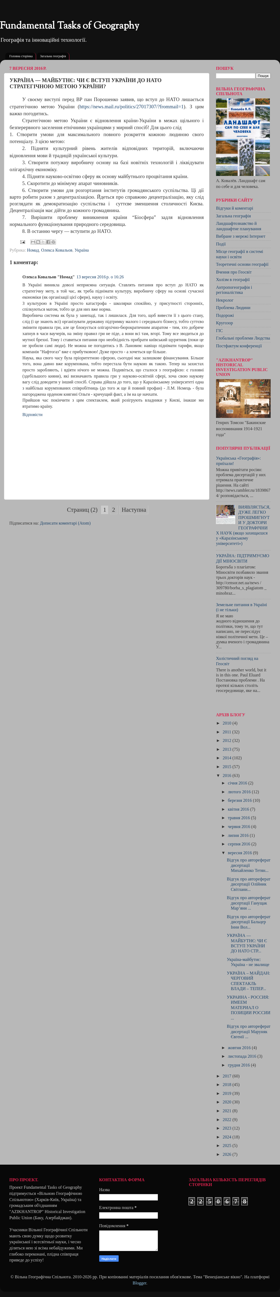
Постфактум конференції (239, 346)
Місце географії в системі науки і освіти (239, 254)
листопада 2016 (242, 1056)
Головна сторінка (21, 56)
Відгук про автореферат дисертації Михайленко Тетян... (248, 865)
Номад (33, 250)
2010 (227, 723)
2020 (227, 1102)
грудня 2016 (239, 1065)
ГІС (219, 330)
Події (221, 244)
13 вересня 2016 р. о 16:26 (100, 277)
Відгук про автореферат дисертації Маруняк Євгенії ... (248, 1031)
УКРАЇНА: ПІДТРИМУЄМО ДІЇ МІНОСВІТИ (242, 558)
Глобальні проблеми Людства (243, 338)
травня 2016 (239, 817)
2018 (227, 1084)
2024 (227, 1137)
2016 (227, 775)
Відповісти (32, 414)
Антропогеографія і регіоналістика (234, 290)
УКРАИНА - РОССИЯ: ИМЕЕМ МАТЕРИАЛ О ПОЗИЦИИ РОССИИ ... (248, 1008)
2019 (227, 1093)
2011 (227, 732)
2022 (227, 1119)
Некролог (225, 300)
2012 (227, 740)
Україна (82, 250)
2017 (227, 1076)
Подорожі (225, 315)
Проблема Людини (233, 307)
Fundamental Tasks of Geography (69, 26)
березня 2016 (240, 800)
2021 (227, 1111)
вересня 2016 (240, 852)
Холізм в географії (233, 279)
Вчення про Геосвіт (234, 272)
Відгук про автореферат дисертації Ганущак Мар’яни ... (248, 903)
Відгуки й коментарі (234, 208)
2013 (227, 749)
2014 (227, 758)
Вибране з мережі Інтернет (240, 236)
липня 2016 (239, 835)
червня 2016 (239, 826)
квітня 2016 (239, 809)
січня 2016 (238, 783)
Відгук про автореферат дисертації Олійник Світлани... (248, 884)
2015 (227, 766)
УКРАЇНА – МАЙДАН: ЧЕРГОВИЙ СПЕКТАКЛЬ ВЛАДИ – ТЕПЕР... (248, 981)
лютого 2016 (240, 792)
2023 (227, 1128)
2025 (227, 1145)
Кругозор (224, 323)
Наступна (134, 509)
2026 (227, 1154)
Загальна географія (53, 56)
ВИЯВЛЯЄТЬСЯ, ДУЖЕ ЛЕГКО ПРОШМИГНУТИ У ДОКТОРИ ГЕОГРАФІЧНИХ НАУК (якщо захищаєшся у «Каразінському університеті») (243, 525)
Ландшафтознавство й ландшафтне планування (238, 226)
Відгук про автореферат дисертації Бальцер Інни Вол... (248, 922)
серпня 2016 (239, 844)
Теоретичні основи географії (242, 264)
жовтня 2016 (240, 1047)
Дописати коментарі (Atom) (65, 523)
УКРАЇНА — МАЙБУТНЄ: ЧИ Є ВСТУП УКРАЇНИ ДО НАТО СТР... (247, 943)
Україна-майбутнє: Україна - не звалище (248, 962)
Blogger (139, 1283)
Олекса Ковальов (56, 250)
